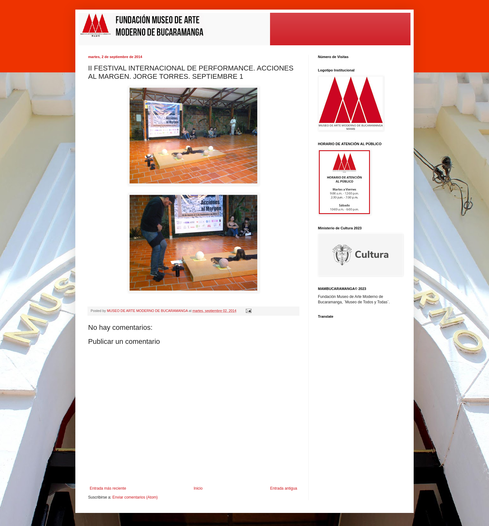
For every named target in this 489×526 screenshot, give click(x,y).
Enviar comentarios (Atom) (135, 497)
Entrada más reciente (108, 488)
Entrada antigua (283, 488)
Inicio (198, 488)
